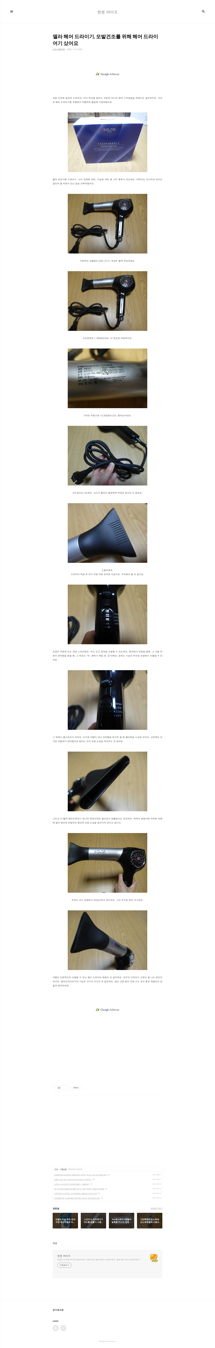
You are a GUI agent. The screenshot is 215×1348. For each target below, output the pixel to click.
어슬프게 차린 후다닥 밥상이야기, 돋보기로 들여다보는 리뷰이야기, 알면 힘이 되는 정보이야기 (98, 1259)
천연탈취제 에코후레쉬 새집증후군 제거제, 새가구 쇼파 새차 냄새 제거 (80, 1175)
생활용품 (63, 1169)
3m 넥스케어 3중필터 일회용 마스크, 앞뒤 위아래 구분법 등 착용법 (79, 1189)
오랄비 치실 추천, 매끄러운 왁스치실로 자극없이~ (73, 1179)
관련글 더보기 (156, 1208)
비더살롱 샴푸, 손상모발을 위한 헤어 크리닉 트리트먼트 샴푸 (77, 1198)
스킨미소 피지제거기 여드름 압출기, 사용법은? (71, 1184)
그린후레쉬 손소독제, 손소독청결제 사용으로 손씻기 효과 (75, 1193)
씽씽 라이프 (63, 1256)
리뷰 (56, 1169)
